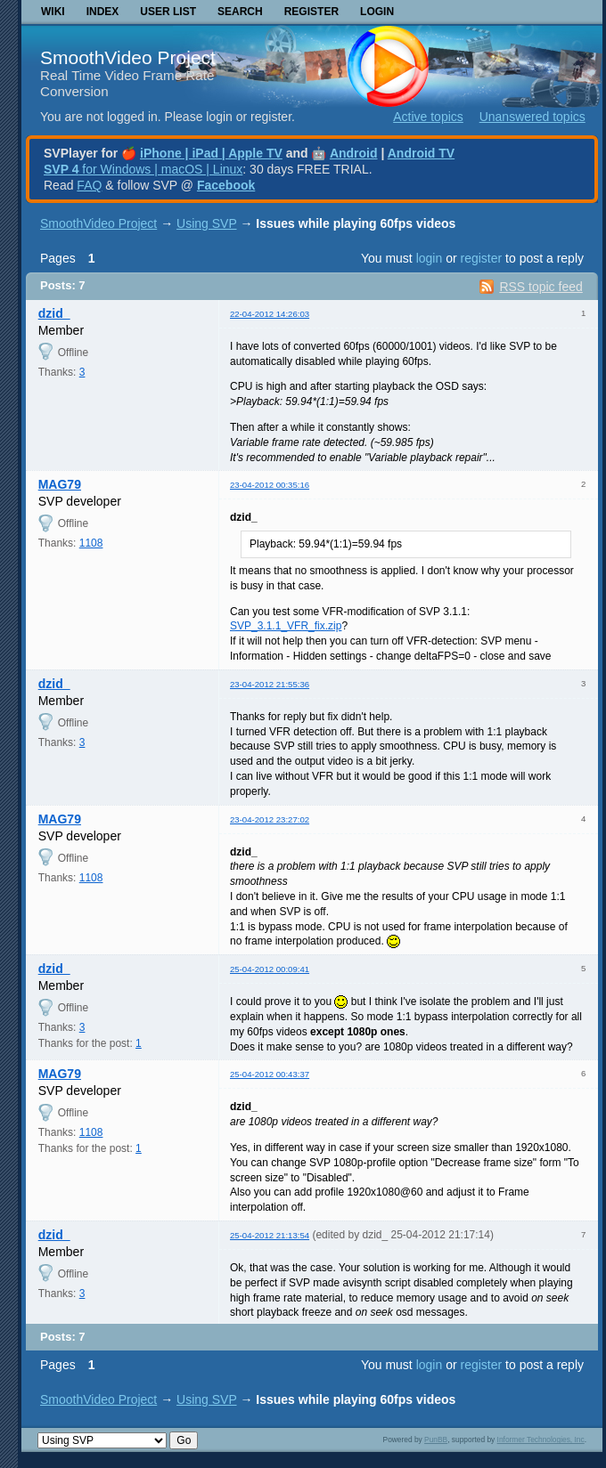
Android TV (421, 153)
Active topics (428, 116)
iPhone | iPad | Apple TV (211, 153)
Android (354, 153)
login (429, 258)
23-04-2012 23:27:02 (269, 819)
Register (311, 11)
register (481, 258)
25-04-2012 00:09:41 (269, 969)
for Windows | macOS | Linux (143, 169)
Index (102, 11)
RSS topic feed (540, 287)
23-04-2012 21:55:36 (269, 684)
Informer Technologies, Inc (541, 1439)
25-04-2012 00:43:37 (269, 1074)
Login (377, 11)
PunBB (435, 1439)
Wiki (53, 11)
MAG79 (59, 484)
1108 (91, 543)
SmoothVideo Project (128, 57)
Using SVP (206, 223)
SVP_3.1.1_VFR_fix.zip (285, 626)
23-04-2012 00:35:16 (269, 485)
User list (168, 11)
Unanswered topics (532, 116)
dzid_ (54, 313)
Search (240, 11)
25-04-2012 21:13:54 (269, 1235)
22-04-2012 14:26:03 (269, 314)
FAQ (89, 185)
